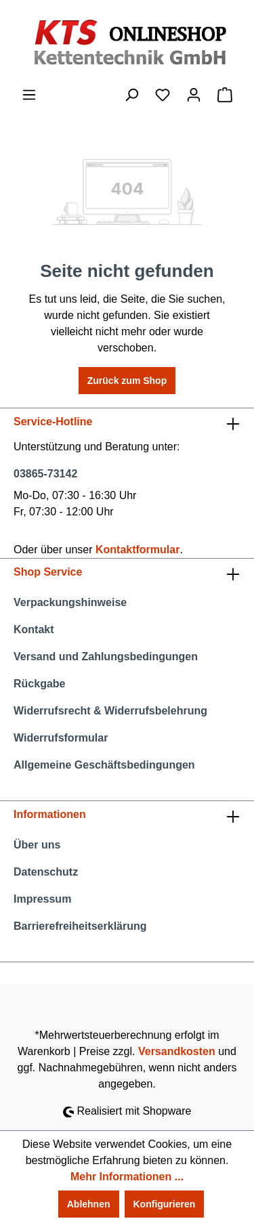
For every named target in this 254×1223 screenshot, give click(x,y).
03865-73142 (45, 473)
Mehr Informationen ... (127, 1176)
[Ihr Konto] (193, 95)
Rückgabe (39, 683)
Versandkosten (176, 1051)
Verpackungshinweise (70, 602)
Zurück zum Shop (127, 380)
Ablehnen (88, 1204)
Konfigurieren (164, 1204)
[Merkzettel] (162, 95)
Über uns (37, 845)
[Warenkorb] (224, 95)
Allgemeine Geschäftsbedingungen (104, 765)
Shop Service (48, 572)
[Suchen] (131, 95)
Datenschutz (46, 872)
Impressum (42, 899)
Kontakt (34, 629)
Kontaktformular (137, 549)
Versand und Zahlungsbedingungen (106, 656)
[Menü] (29, 95)
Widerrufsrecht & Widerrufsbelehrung (110, 710)
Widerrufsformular (61, 738)
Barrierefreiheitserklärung (80, 926)
